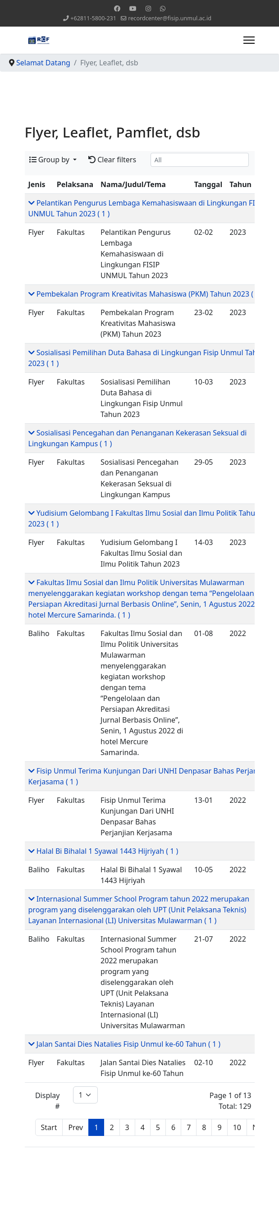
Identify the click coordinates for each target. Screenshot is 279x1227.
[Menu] (249, 40)
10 (237, 1127)
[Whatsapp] (162, 8)
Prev (75, 1127)
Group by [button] (50, 160)
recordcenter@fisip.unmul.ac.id (169, 18)
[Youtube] (133, 8)
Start (49, 1127)
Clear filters (112, 160)
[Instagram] (148, 8)
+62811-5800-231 (93, 18)
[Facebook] (117, 8)
